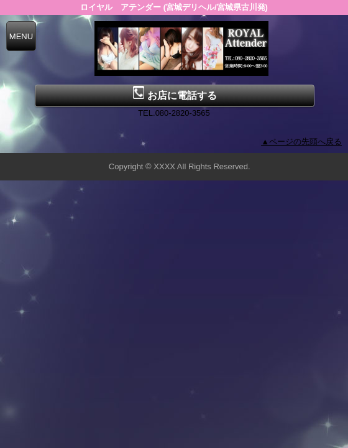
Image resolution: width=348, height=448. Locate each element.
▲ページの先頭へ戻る (301, 141)
